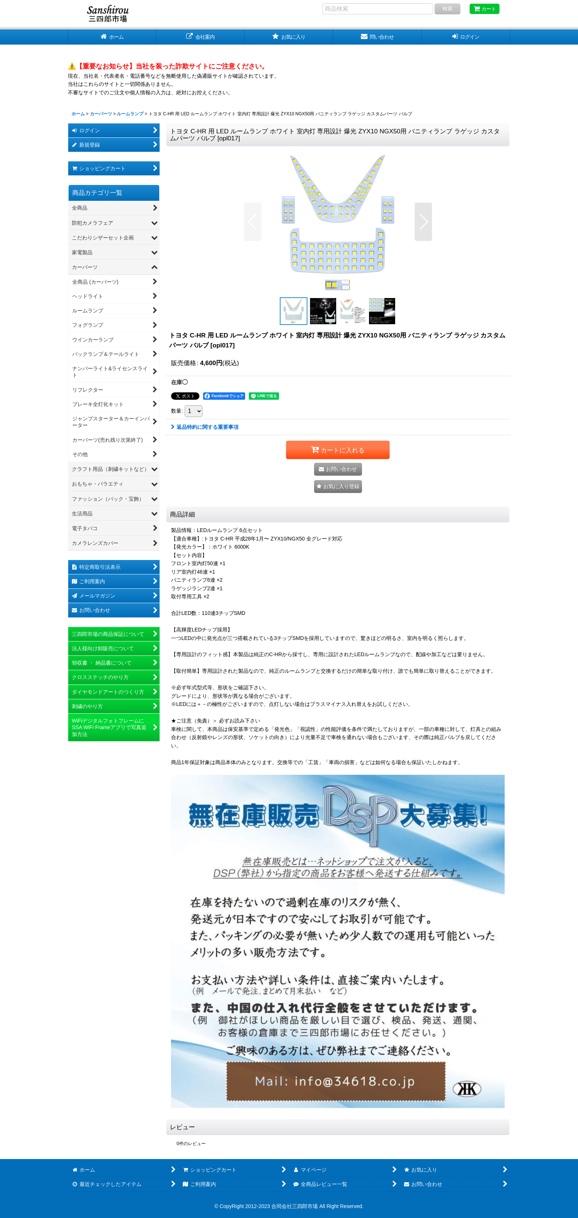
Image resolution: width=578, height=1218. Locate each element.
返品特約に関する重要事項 (204, 427)
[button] (252, 222)
